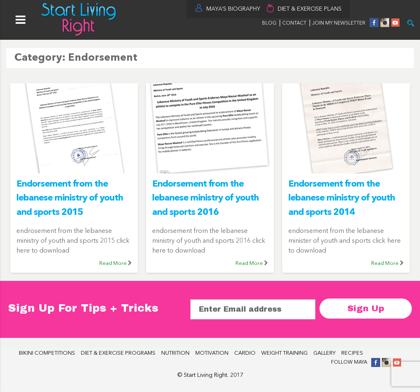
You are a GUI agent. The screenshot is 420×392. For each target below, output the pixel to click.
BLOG (269, 23)
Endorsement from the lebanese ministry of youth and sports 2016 (205, 198)
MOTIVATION (211, 353)
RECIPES (352, 353)
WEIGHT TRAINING (284, 353)
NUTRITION (175, 353)
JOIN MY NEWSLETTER (338, 23)
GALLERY (324, 353)
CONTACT (295, 23)
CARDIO (245, 353)
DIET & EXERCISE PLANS (310, 9)
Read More (113, 263)
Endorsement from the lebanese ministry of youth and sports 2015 (69, 198)
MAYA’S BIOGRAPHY (233, 9)
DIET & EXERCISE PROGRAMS (118, 353)
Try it (411, 23)
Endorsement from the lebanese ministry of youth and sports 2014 (341, 198)
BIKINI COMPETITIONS (47, 353)
